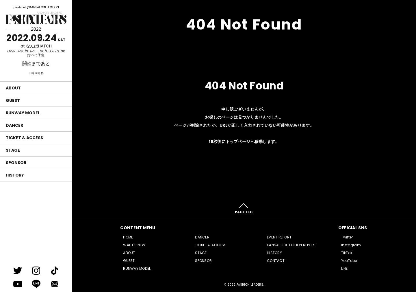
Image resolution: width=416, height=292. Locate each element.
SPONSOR (16, 163)
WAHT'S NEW (134, 245)
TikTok (346, 252)
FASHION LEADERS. (250, 284)
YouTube (349, 260)
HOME (128, 237)
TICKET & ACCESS (24, 138)
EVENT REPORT (279, 237)
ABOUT (13, 88)
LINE (344, 268)
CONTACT (276, 260)
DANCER (14, 125)
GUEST (13, 100)
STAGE (13, 150)
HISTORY (15, 175)
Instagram (351, 245)
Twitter (347, 237)
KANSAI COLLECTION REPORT (291, 245)
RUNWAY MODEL (23, 113)
